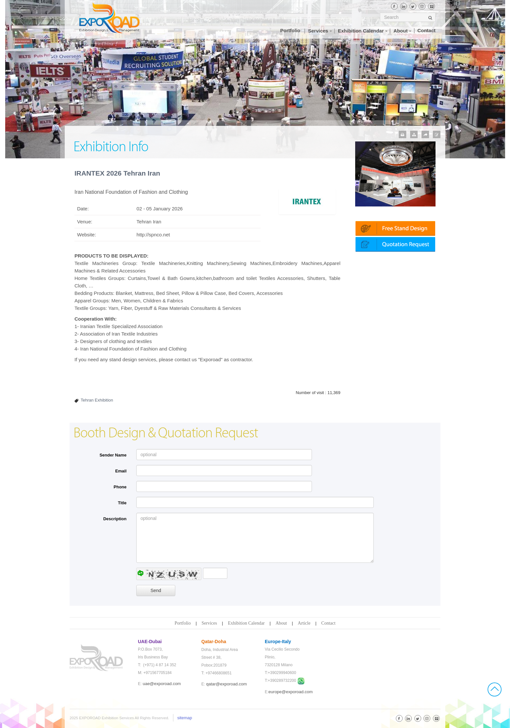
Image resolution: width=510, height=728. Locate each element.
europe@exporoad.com (290, 691)
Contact (328, 623)
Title (122, 502)
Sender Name (113, 455)
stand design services (132, 359)
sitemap (184, 717)
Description (115, 518)
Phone (120, 486)
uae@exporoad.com (162, 683)
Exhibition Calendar (246, 623)
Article (304, 623)
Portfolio (183, 623)
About (281, 623)
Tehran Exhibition (97, 400)
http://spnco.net (153, 234)
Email (121, 471)
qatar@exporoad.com (226, 684)
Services (209, 623)
